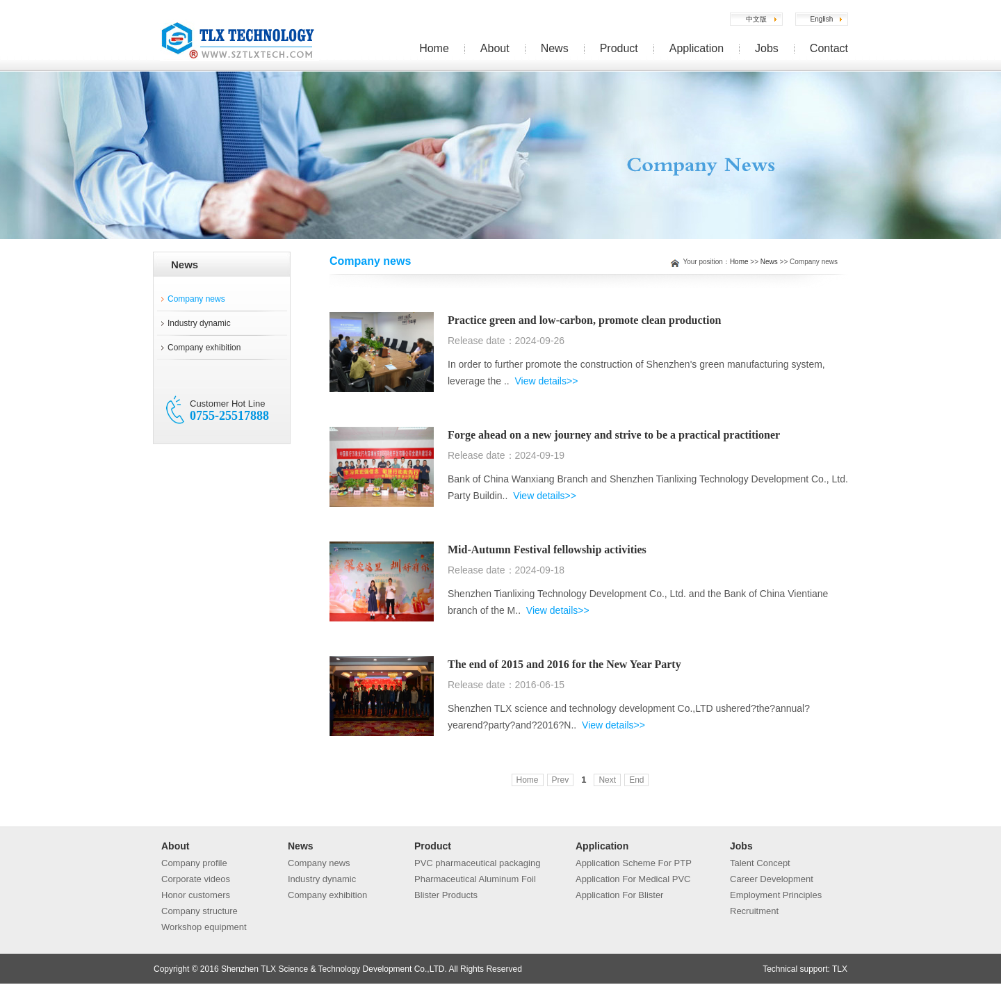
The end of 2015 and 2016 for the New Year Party (564, 664)
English (822, 19)
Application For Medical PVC (633, 879)
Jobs (767, 48)
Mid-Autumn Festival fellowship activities (547, 549)
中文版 (756, 19)
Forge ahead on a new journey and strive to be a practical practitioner (614, 435)
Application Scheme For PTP (634, 863)
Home (434, 48)
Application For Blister (619, 895)
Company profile (194, 863)
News (555, 48)
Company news (196, 299)
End (636, 780)
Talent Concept (760, 863)
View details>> (546, 380)
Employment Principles (776, 895)
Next (607, 780)
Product (619, 48)
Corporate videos (195, 879)
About (495, 48)
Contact (829, 48)
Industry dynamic (199, 323)
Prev (560, 780)
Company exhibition (204, 347)
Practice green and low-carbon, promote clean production (584, 320)
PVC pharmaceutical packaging (477, 863)
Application (696, 48)
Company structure (199, 911)
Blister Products (446, 895)
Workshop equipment (204, 927)
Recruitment (754, 911)
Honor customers (195, 895)
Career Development (771, 879)
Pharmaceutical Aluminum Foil (475, 879)
